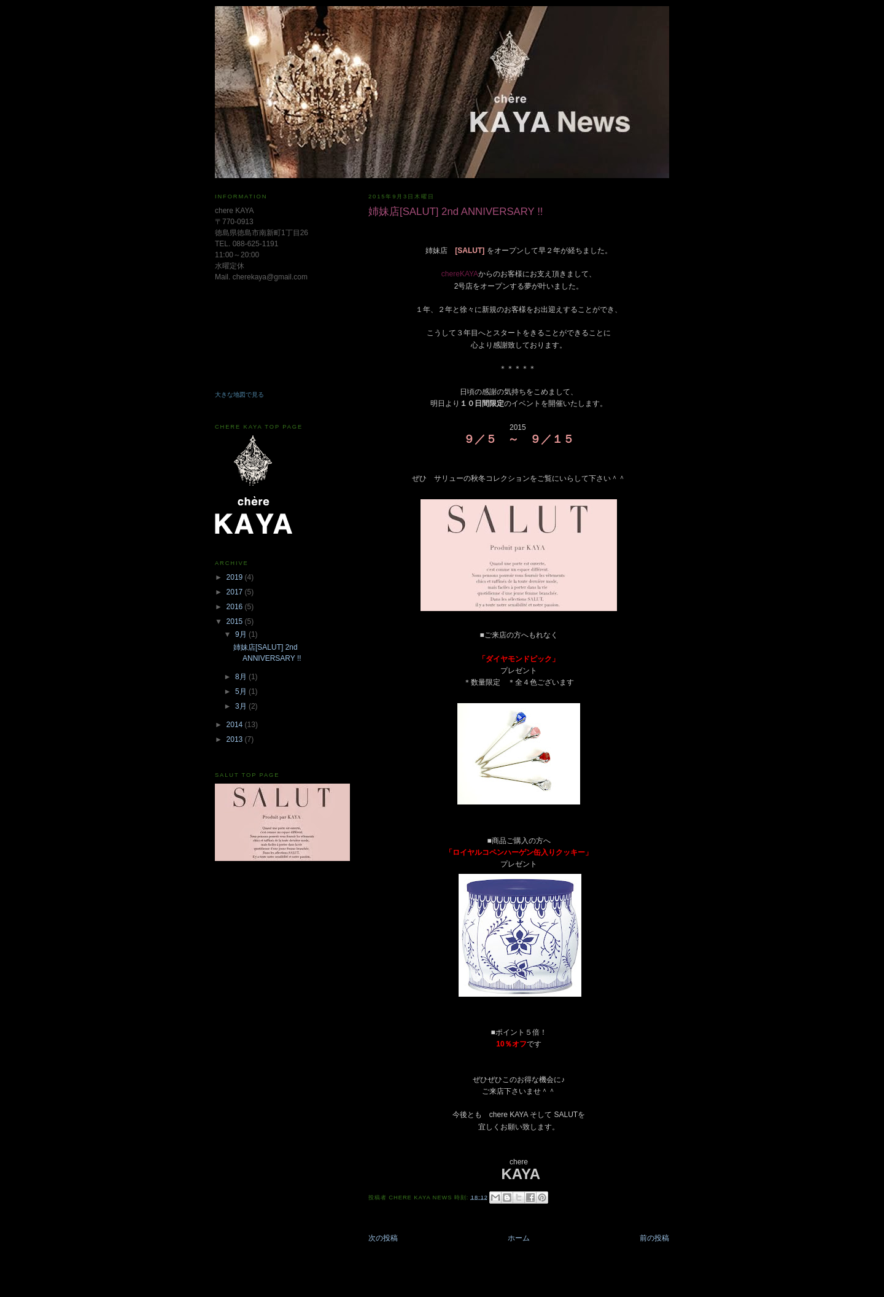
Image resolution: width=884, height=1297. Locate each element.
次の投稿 (383, 1238)
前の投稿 (654, 1238)
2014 (236, 724)
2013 (236, 739)
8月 (242, 676)
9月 (242, 634)
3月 (242, 706)
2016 (236, 606)
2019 (236, 577)
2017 (236, 592)
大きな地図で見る (239, 394)
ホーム (519, 1238)
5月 (242, 691)
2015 (236, 621)
